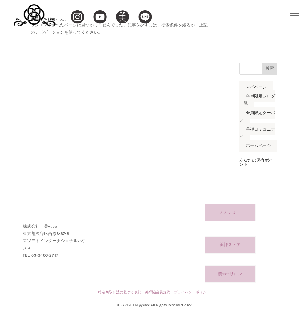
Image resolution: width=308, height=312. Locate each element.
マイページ (256, 87)
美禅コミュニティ (257, 133)
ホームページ (258, 145)
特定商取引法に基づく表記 (119, 292)
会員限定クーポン (257, 116)
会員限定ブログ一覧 (257, 100)
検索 (270, 68)
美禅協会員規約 (157, 292)
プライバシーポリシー (192, 292)
